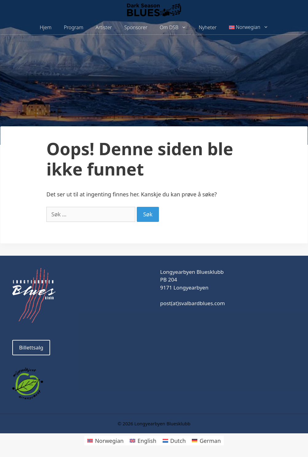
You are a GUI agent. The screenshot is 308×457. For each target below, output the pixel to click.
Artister (104, 27)
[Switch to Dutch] (174, 440)
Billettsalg (31, 347)
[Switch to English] (143, 440)
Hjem (45, 27)
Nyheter (207, 27)
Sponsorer (135, 27)
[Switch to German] (206, 440)
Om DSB (176, 27)
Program (73, 27)
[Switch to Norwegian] (105, 440)
